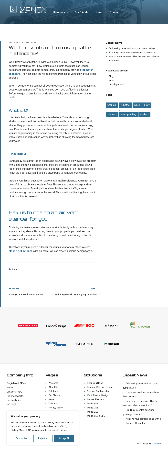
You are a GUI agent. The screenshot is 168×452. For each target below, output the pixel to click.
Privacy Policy (56, 407)
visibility (32, 43)
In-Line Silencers (95, 399)
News (99, 12)
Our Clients (81, 12)
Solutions (60, 12)
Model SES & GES (96, 416)
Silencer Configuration (98, 391)
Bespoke (111, 105)
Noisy (147, 105)
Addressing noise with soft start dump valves (132, 48)
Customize (21, 438)
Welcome (53, 383)
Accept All (64, 438)
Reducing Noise (95, 383)
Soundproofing (128, 114)
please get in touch (20, 251)
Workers (144, 114)
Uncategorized (116, 84)
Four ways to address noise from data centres (132, 52)
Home (24, 12)
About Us (40, 12)
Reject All (43, 438)
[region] (43, 428)
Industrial (125, 105)
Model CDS (92, 407)
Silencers (112, 114)
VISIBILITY (156, 443)
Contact (115, 12)
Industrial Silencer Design (100, 387)
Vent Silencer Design (97, 395)
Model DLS (92, 411)
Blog (14, 269)
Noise (137, 105)
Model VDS (92, 403)
